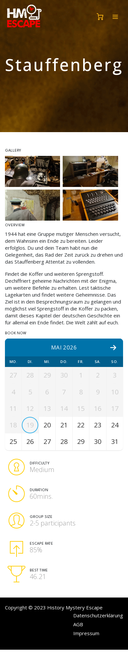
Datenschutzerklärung (98, 618)
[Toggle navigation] (115, 17)
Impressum (86, 636)
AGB (78, 627)
